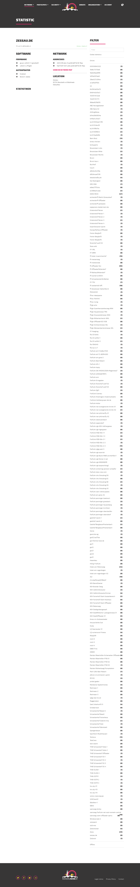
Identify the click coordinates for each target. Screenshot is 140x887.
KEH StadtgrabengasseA (98, 610)
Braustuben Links (96, 148)
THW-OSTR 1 (94, 776)
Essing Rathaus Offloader (99, 230)
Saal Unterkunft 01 (96, 704)
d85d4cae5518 (95, 174)
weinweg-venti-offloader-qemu (101, 816)
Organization (94, 5)
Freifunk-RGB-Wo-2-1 (97, 439)
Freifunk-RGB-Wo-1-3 (97, 436)
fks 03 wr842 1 (95, 338)
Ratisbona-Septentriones (99, 685)
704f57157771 (94, 99)
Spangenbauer (95, 731)
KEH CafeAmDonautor (97, 590)
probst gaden (94, 681)
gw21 (92, 551)
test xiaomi (94, 744)
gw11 (91, 544)
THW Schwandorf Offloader (99, 753)
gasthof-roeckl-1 (96, 518)
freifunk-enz (94, 377)
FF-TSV (92, 282)
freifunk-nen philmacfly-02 (99, 417)
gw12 (92, 547)
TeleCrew (93, 740)
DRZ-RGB (93, 184)
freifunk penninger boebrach (100, 498)
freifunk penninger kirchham (100, 508)
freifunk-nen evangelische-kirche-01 (103, 407)
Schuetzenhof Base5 (97, 714)
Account (108, 5)
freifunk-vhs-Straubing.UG (99, 488)
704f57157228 (95, 96)
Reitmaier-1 (94, 688)
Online (92, 61)
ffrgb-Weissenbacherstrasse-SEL (101, 328)
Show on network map (62, 70)
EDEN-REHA (94, 194)
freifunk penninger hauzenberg (101, 505)
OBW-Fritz (93, 649)
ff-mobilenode (95, 263)
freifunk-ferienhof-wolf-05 (99, 387)
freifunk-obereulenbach (98, 420)
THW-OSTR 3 (94, 783)
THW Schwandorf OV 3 (98, 763)
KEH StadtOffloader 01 (98, 616)
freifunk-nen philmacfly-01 (99, 413)
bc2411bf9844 (95, 132)
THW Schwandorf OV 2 (98, 760)
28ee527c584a (95, 80)
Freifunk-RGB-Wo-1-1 (97, 433)
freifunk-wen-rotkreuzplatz (99, 492)
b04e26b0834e (95, 115)
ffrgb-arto (93, 305)
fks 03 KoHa (94, 335)
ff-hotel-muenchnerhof (98, 256)
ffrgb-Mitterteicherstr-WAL (99, 318)
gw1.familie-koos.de (97, 541)
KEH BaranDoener (96, 583)
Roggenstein (94, 701)
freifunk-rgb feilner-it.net (99, 459)
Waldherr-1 (94, 803)
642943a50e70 (95, 89)
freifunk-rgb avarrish (97, 452)
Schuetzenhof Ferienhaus (99, 717)
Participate (42, 5)
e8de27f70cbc (95, 187)
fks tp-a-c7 (94, 348)
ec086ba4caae (95, 191)
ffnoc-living (94, 302)
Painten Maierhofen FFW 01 (99, 659)
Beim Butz (93, 138)
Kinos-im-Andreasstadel (98, 619)
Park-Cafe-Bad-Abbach (98, 672)
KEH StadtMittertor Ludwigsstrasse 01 (103, 613)
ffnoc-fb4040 (95, 299)
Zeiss (92, 832)
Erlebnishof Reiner (96, 210)
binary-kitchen (95, 142)
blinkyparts (94, 145)
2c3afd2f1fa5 (94, 83)
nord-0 (92, 639)
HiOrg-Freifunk (95, 564)
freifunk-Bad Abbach (97, 361)
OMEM (92, 652)
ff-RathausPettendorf (97, 273)
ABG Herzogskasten (97, 106)
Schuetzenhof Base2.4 (98, 711)
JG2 (91, 577)
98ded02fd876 (95, 102)
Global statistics (95, 55)
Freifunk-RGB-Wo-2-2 (97, 443)
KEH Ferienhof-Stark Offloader (100, 603)
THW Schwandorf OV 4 (98, 767)
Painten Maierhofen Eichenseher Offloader (105, 655)
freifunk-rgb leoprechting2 (99, 466)
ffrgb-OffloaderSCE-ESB (98, 322)
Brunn (92, 158)
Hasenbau (93, 560)
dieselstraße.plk (96, 178)
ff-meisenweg (95, 259)
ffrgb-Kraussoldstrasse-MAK (100, 315)
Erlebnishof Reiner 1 (97, 214)
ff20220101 (94, 292)
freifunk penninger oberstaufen (101, 511)
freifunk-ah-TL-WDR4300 (99, 354)
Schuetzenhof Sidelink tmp (99, 721)
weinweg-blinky (95, 809)
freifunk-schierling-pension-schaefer (103, 469)
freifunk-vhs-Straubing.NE (99, 482)
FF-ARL (92, 250)
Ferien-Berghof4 (96, 240)
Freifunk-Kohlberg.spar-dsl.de (100, 400)
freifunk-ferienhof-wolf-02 (99, 384)
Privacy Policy (111, 879)
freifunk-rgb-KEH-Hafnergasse (101, 426)
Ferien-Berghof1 (95, 233)
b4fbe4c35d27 (95, 119)
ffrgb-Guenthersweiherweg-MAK (101, 309)
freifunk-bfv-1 (95, 364)
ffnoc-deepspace (96, 295)
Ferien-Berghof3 (96, 237)
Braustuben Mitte (96, 151)
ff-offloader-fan (95, 266)
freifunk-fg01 (94, 390)
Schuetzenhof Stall (96, 724)
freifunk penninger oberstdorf (100, 515)
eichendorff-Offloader (97, 200)
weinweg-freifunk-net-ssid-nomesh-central (105, 812)
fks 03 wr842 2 (95, 341)
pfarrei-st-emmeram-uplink (100, 675)
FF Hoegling (94, 331)
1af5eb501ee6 (95, 76)
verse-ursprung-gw (97, 796)
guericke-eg (94, 534)
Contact (121, 879)
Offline (92, 845)
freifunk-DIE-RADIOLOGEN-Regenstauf (103, 371)
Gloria (92, 531)
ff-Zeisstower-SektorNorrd (99, 289)
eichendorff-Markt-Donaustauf (101, 197)
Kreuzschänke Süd (96, 623)
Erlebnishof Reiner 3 (97, 220)
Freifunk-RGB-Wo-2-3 (97, 446)
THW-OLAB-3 (94, 773)
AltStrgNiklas (94, 112)
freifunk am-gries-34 (97, 495)
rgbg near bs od (95, 698)
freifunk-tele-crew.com (98, 472)
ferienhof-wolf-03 (96, 243)
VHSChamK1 (94, 799)
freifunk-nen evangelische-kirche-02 (103, 410)
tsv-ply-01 (93, 786)
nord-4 (92, 646)
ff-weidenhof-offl (96, 286)
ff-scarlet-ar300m (96, 276)
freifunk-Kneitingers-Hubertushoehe (103, 397)
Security (55, 5)
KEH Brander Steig (96, 587)
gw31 (92, 557)
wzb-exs (93, 825)
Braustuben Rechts (96, 155)
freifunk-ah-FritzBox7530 (99, 351)
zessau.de (93, 835)
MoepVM (93, 636)
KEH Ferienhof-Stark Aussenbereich (102, 596)
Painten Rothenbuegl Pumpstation (102, 668)
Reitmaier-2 (94, 691)
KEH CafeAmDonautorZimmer (100, 593)
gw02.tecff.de (95, 537)
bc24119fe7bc (94, 129)
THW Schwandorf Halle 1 (98, 747)
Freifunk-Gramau (96, 394)
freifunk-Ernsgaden (97, 380)
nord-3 (92, 642)
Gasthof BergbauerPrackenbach (101, 524)
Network (28, 5)
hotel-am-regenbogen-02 (99, 574)
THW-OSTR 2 (94, 780)
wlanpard (93, 822)
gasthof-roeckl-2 (96, 521)
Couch (92, 168)
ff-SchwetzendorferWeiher (99, 279)
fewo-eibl (93, 246)
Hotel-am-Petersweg (97, 567)
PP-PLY (92, 678)
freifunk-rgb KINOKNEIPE (98, 462)
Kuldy (92, 626)
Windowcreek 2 (95, 819)
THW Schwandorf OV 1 (98, 757)
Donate (82, 5)
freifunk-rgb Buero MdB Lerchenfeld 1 (103, 456)
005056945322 (95, 66)
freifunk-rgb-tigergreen (98, 430)
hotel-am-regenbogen (98, 570)
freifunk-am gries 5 (97, 358)
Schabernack (94, 708)
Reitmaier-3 (94, 695)
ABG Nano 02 (94, 109)
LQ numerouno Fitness (98, 632)
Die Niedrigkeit (95, 181)
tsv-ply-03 (93, 789)
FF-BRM (93, 253)
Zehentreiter (94, 829)
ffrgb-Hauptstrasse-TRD (98, 312)
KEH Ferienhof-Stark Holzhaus (100, 600)
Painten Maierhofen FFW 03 (100, 665)
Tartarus (93, 737)
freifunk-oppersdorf (97, 423)
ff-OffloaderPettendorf (98, 269)
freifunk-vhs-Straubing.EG (99, 479)
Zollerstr (93, 839)
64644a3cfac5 (95, 93)
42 (91, 86)
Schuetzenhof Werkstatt (98, 727)
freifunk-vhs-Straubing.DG (99, 475)
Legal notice (99, 879)
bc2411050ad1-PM (96, 122)
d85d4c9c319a (95, 171)
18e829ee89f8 (95, 73)
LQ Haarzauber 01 (96, 629)
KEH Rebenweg (95, 606)
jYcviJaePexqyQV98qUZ (98, 580)
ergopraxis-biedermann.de (99, 207)
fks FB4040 (94, 344)
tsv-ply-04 (94, 793)
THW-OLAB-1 (94, 770)
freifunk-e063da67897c (98, 374)
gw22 (92, 554)
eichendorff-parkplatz (97, 204)
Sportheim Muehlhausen (98, 734)
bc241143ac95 (95, 125)
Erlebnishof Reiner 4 (97, 223)
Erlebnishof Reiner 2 (97, 217)
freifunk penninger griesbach (100, 502)
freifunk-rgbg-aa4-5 (97, 449)
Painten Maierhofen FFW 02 (100, 662)
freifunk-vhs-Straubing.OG (99, 485)
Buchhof (93, 165)
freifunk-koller (95, 403)
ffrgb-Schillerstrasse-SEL (99, 325)
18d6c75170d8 (95, 70)
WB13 (92, 806)
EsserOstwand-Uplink (97, 227)
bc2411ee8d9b (95, 135)
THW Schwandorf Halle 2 (99, 750)
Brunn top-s (94, 161)
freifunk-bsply (95, 367)
